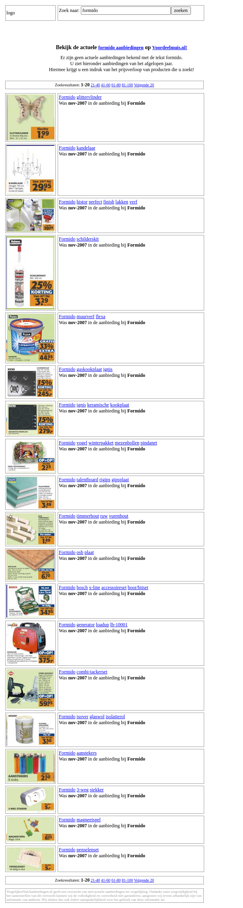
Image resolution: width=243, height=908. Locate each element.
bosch (82, 587)
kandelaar (85, 148)
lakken (121, 202)
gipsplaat (120, 479)
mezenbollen (127, 443)
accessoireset (114, 587)
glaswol (97, 716)
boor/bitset (138, 587)
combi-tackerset (91, 672)
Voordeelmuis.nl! (169, 47)
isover (82, 716)
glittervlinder (89, 97)
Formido (67, 97)
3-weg (82, 790)
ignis (107, 369)
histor (81, 202)
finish (108, 202)
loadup (102, 624)
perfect (95, 202)
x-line (94, 587)
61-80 (115, 85)
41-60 (105, 85)
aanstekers (86, 753)
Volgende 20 (144, 85)
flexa (100, 316)
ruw (104, 516)
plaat (89, 552)
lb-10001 (118, 624)
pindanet (149, 443)
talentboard (87, 479)
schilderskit (87, 239)
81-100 (127, 85)
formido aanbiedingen (121, 47)
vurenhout (119, 516)
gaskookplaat (89, 369)
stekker (97, 790)
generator (85, 624)
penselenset (87, 849)
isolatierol (115, 716)
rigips (104, 479)
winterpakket (101, 443)
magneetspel (88, 819)
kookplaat (119, 405)
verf (133, 202)
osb (79, 552)
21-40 (95, 85)
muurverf (85, 316)
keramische (98, 405)
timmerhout (87, 516)
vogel (81, 443)
